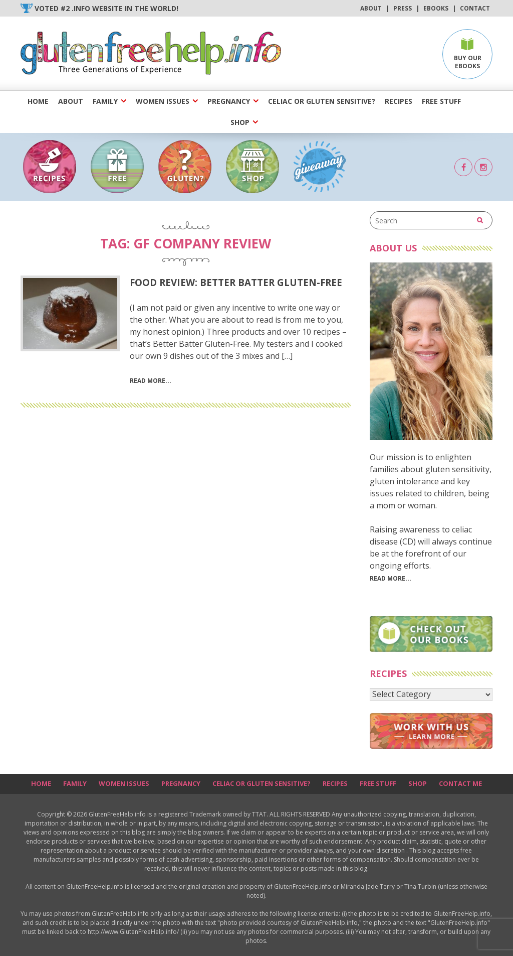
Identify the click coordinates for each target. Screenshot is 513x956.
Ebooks (435, 8)
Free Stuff (441, 101)
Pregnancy (228, 101)
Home (38, 101)
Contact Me (460, 783)
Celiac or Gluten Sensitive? (321, 101)
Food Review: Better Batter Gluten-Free (236, 282)
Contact (475, 8)
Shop (239, 122)
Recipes (398, 101)
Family (105, 101)
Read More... (390, 578)
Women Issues (162, 101)
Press (402, 8)
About (371, 8)
